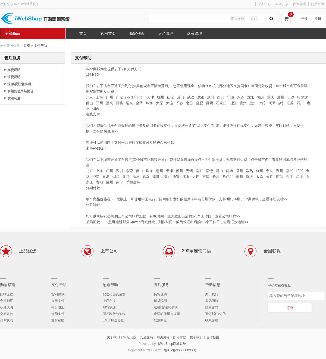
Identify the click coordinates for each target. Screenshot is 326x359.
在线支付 (57, 301)
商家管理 (299, 4)
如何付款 (179, 337)
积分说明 (6, 307)
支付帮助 (40, 46)
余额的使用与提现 (20, 91)
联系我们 (196, 337)
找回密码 (211, 307)
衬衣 (253, 19)
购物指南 (7, 285)
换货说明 (13, 70)
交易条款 (6, 314)
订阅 (290, 307)
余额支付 (57, 314)
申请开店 (282, 4)
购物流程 (6, 294)
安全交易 (146, 337)
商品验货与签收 (114, 314)
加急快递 (109, 307)
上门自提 (109, 301)
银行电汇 (57, 307)
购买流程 (163, 337)
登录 (304, 19)
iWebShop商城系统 (172, 344)
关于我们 (211, 294)
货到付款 (57, 294)
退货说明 (13, 77)
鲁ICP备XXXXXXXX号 (180, 350)
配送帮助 (110, 285)
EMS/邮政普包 (113, 320)
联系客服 (211, 320)
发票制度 (13, 98)
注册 (318, 19)
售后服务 (161, 285)
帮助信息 (212, 285)
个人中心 (264, 4)
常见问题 (211, 301)
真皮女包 (237, 19)
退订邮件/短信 (215, 314)
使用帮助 (317, 4)
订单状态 (6, 320)
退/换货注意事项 (19, 84)
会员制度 (6, 301)
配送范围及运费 (114, 294)
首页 (27, 46)
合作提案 (212, 337)
